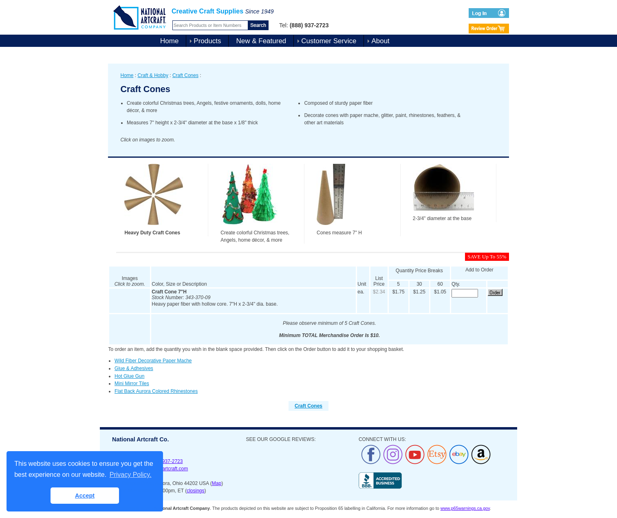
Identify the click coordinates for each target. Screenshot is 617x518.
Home (169, 41)
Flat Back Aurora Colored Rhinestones (156, 391)
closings (195, 491)
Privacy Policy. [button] (131, 474)
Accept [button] (85, 495)
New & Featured (261, 41)
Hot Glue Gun (129, 376)
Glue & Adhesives (134, 368)
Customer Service (328, 41)
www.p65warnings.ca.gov (465, 508)
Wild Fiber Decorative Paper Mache (153, 361)
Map (216, 483)
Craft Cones (185, 75)
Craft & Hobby (153, 75)
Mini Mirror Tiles (132, 383)
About (380, 41)
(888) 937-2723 (166, 461)
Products (207, 41)
